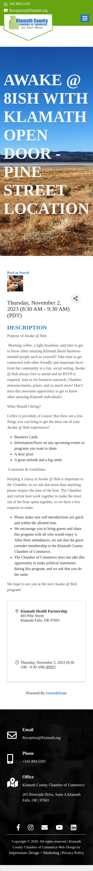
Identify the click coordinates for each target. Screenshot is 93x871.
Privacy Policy (73, 853)
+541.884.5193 (34, 761)
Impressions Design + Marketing (34, 853)
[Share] (75, 298)
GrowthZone (56, 693)
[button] (84, 18)
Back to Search (18, 272)
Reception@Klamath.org (25, 10)
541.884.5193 (17, 4)
